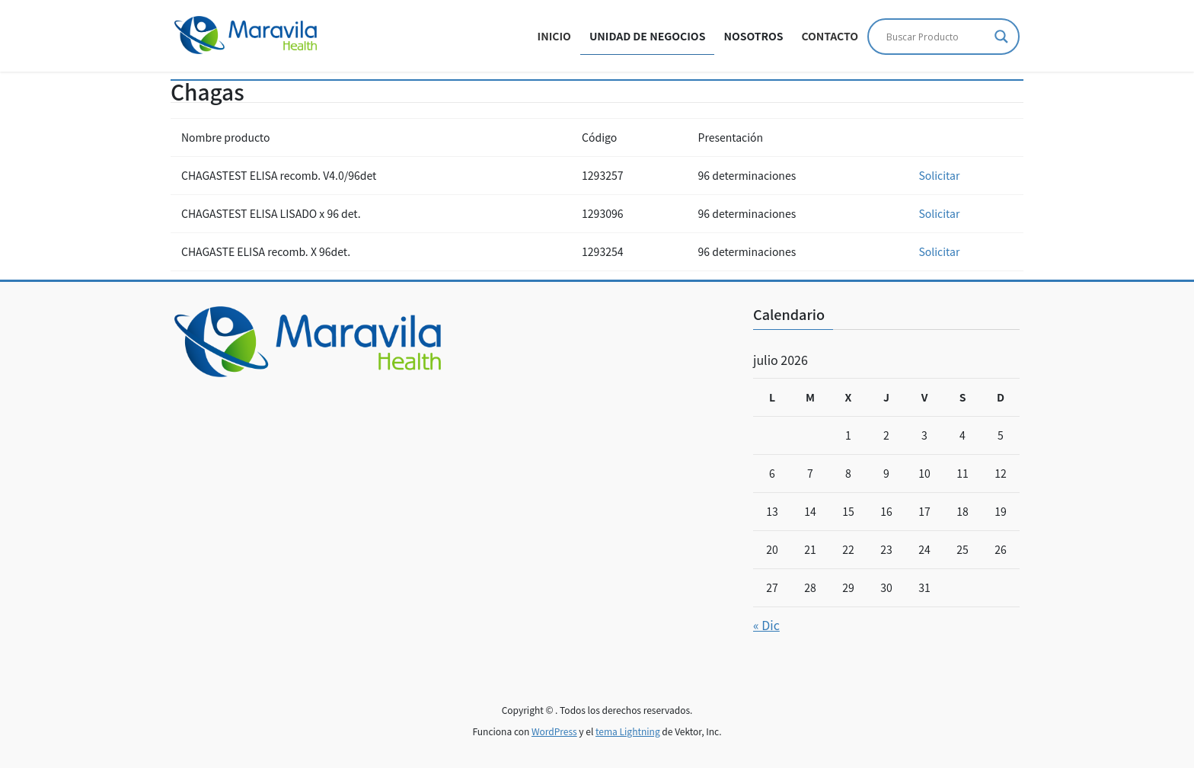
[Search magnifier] (1001, 36)
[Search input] (936, 36)
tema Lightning (627, 731)
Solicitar (938, 175)
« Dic (766, 625)
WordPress (554, 731)
